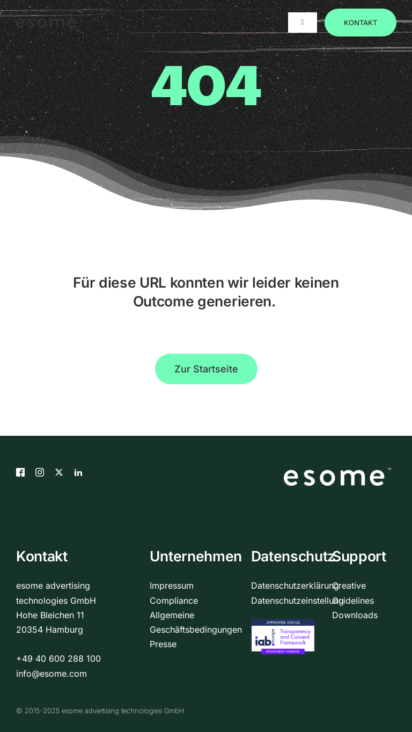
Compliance (174, 600)
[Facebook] (20, 472)
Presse (163, 644)
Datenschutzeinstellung (297, 600)
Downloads (355, 615)
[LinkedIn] (78, 472)
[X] (59, 472)
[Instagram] (39, 472)
